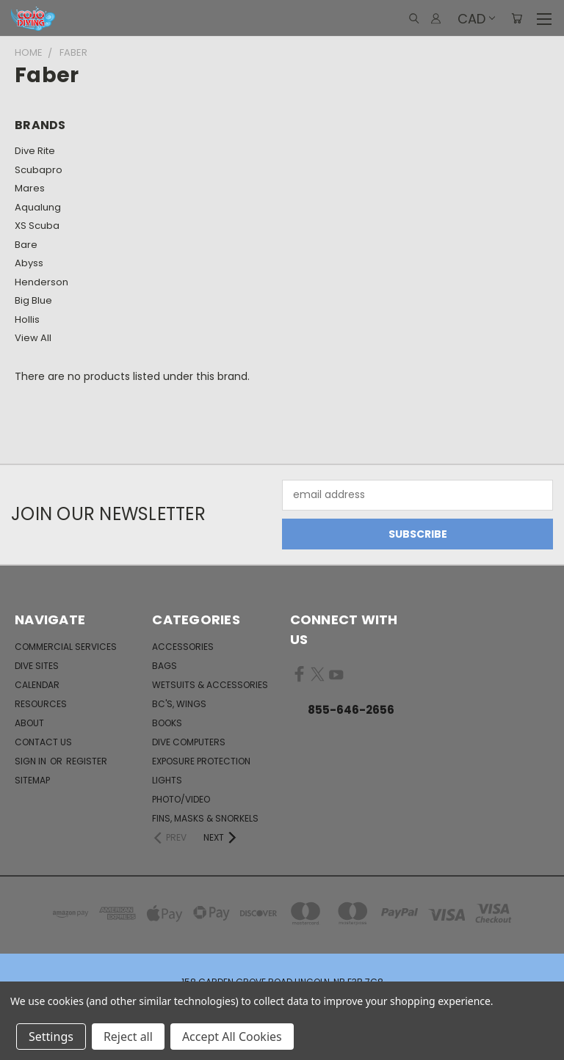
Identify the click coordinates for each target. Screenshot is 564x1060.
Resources (41, 704)
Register (86, 761)
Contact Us (43, 742)
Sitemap (32, 780)
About (29, 723)
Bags (164, 665)
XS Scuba (37, 226)
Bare (26, 245)
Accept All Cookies (232, 1036)
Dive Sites (37, 665)
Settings (51, 1036)
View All (33, 338)
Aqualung (38, 207)
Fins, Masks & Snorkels (205, 818)
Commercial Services (66, 646)
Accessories (183, 646)
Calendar (37, 685)
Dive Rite (35, 151)
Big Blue (33, 300)
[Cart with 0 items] (516, 18)
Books (167, 723)
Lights (167, 780)
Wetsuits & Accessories (210, 685)
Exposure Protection (201, 761)
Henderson (41, 282)
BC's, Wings (179, 704)
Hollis (27, 319)
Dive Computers (188, 742)
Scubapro (38, 170)
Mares (30, 188)
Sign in (31, 761)
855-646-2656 (351, 709)
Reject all (128, 1036)
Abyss (29, 263)
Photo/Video (181, 799)
